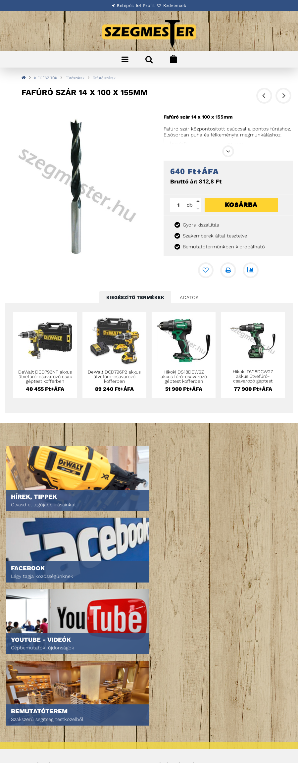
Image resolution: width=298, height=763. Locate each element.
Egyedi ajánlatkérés (35, 654)
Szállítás (23, 734)
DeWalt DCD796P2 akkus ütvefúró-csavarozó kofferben (114, 376)
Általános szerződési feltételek (48, 706)
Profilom (163, 654)
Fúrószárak (75, 78)
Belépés (118, 5)
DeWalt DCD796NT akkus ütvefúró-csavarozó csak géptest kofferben (45, 376)
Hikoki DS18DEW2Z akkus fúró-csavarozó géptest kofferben (184, 376)
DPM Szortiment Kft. (175, 740)
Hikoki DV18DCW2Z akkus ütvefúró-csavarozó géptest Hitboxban (253, 378)
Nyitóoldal (25, 636)
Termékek (23, 645)
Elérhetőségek (29, 743)
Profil (149, 5)
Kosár (160, 664)
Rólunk (21, 664)
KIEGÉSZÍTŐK (45, 78)
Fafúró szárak (104, 78)
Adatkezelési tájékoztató (40, 716)
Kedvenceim (166, 673)
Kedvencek (182, 5)
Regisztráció (168, 645)
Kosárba (241, 204)
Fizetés (21, 725)
